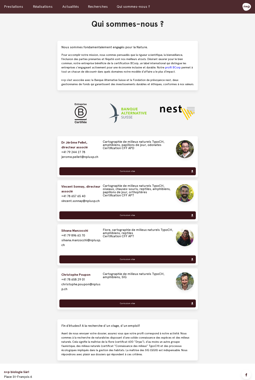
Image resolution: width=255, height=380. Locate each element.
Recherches (98, 6)
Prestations (13, 6)
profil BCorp (173, 67)
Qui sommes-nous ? (133, 6)
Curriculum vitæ (127, 171)
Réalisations (43, 6)
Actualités (70, 6)
